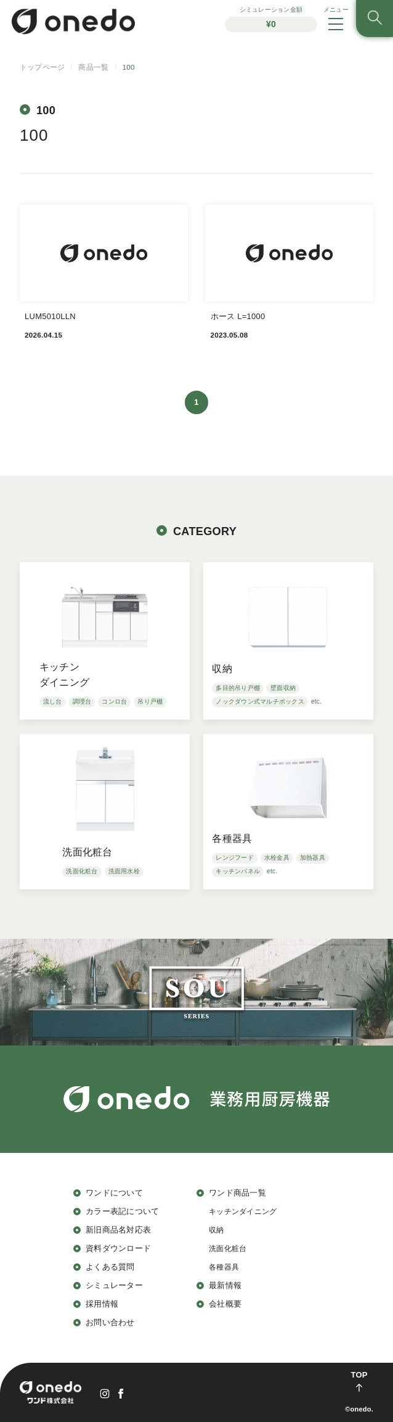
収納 (216, 1230)
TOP (358, 1374)
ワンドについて (114, 1192)
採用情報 (102, 1303)
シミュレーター (114, 1285)
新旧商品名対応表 (118, 1229)
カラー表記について (122, 1211)
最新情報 (225, 1285)
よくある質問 (110, 1266)
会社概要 (225, 1303)
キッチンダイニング (243, 1211)
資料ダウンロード (118, 1248)
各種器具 (224, 1267)
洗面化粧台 (227, 1248)
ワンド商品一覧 (237, 1192)
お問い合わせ (110, 1322)
